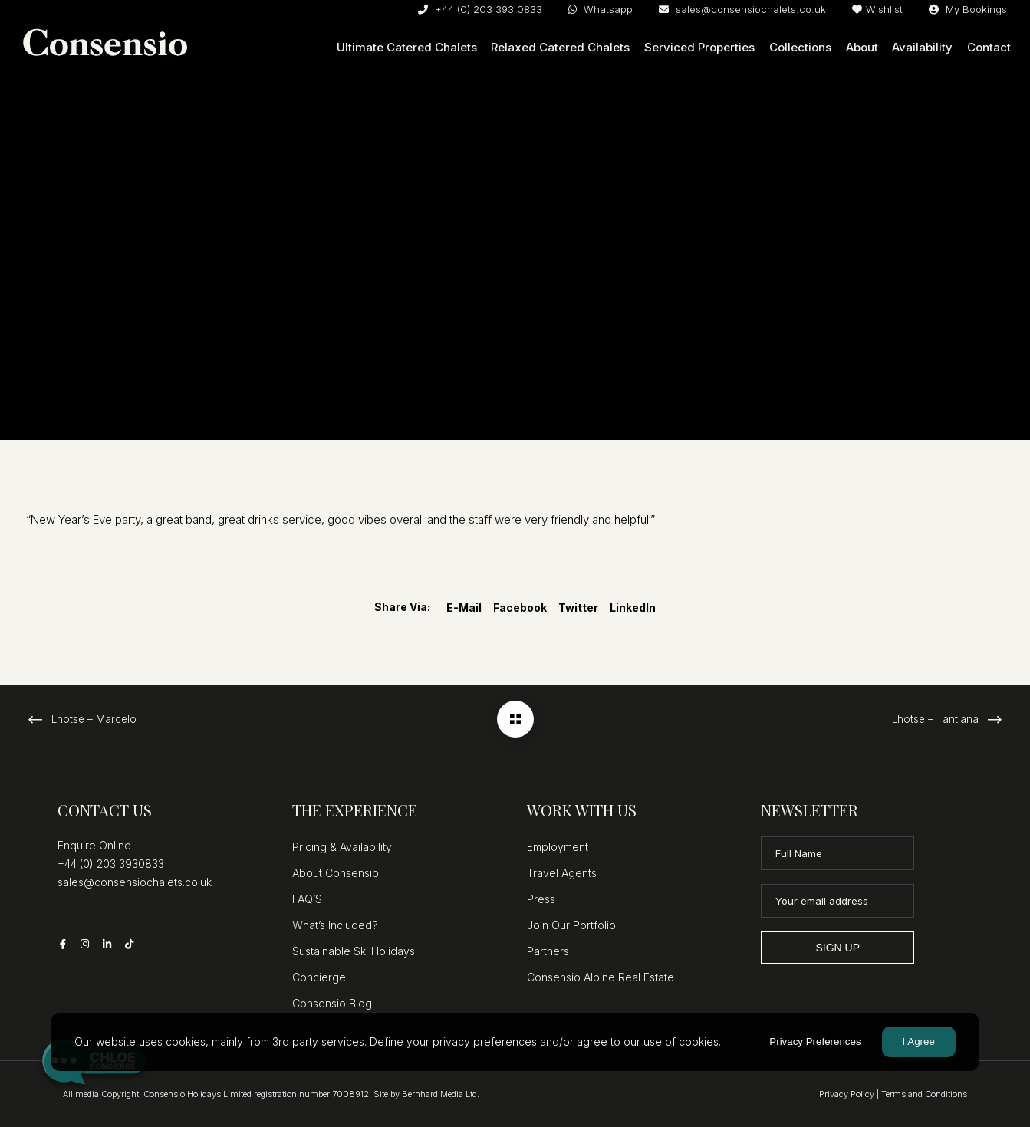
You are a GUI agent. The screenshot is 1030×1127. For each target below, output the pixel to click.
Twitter (578, 607)
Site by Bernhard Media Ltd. (426, 1094)
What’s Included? (335, 925)
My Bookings (968, 9)
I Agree (919, 1041)
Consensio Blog (332, 1003)
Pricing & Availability (342, 846)
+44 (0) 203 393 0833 (480, 9)
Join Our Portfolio (571, 925)
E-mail (464, 607)
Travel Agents (562, 872)
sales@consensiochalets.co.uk (742, 9)
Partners (548, 951)
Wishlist (877, 9)
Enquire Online (94, 845)
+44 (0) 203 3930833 (111, 863)
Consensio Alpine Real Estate (600, 977)
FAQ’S (307, 898)
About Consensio (335, 872)
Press (541, 898)
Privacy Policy (846, 1094)
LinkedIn (633, 607)
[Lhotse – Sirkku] (515, 719)
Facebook (520, 607)
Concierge (319, 977)
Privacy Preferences (815, 1041)
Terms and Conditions (924, 1094)
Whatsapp (600, 9)
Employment (557, 846)
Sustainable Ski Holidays (353, 951)
